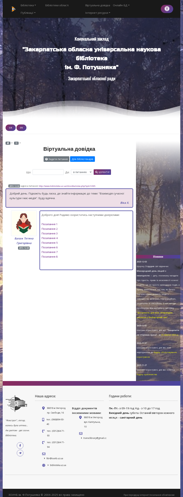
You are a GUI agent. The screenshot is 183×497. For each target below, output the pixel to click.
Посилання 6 (49, 243)
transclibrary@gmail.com (96, 434)
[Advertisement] (158, 194)
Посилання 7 (49, 248)
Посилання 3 (49, 229)
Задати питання (56, 155)
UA (10, 123)
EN (21, 123)
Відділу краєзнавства (147, 370)
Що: (28, 168)
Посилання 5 (49, 238)
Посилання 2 (49, 225)
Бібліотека (28, 7)
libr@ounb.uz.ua (54, 454)
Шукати (102, 168)
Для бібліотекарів (82, 155)
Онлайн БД (121, 7)
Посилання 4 (49, 234)
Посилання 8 (49, 252)
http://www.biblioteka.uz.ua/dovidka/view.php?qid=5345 (67, 182)
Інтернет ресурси (145, 7)
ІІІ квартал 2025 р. (170, 330)
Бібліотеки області (50, 7)
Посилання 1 (49, 220)
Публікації (72, 7)
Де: (67, 168)
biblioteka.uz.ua (58, 461)
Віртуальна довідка (98, 7)
